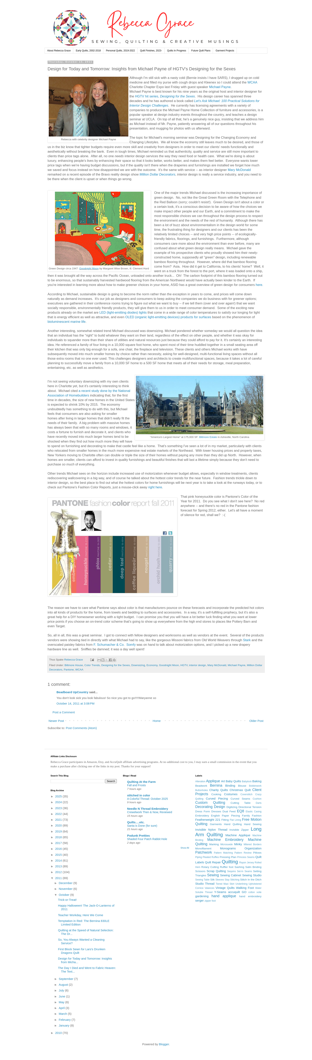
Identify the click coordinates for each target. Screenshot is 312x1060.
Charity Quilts (218, 790)
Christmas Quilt (240, 790)
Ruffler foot (226, 867)
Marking (214, 844)
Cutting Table (241, 802)
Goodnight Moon (89, 268)
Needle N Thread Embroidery (147, 808)
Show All (184, 848)
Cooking (216, 794)
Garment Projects (224, 50)
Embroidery (202, 815)
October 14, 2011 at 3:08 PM (76, 703)
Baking (256, 781)
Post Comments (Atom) (81, 728)
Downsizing (138, 665)
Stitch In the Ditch (250, 879)
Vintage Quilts (225, 887)
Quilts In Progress (176, 50)
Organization (253, 848)
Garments (216, 824)
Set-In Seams (244, 871)
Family (246, 815)
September (66, 978)
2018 (59, 837)
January (64, 1025)
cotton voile (254, 892)
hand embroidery (250, 896)
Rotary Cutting (210, 867)
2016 (59, 848)
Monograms (228, 848)
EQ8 (240, 811)
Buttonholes (201, 790)
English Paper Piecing (225, 815)
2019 (59, 831)
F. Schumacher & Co (109, 644)
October (64, 894)
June (62, 996)
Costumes (231, 794)
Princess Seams (245, 857)
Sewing (213, 875)
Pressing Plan (228, 857)
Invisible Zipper (239, 829)
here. (259, 285)
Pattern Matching (223, 852)
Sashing (239, 867)
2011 (59, 878)
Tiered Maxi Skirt (225, 883)
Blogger (164, 1044)
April (62, 1008)
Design (219, 807)
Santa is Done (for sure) (142, 825)
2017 (59, 843)
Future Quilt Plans (200, 50)
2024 (59, 802)
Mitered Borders (252, 844)
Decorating (204, 807)
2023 (59, 808)
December (66, 883)
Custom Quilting (210, 803)
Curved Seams (240, 798)
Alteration (200, 781)
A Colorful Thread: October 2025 (147, 798)
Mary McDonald (239, 170)
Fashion (256, 815)
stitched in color (138, 795)
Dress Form (202, 811)
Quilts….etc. (136, 822)
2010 (59, 1032)
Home (157, 720)
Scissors (200, 871)
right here (155, 487)
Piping (198, 857)
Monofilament (203, 848)
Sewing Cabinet (230, 875)
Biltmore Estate (208, 437)
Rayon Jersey (246, 862)
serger (199, 900)
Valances (209, 888)
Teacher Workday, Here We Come (80, 915)
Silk (212, 879)
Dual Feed (228, 811)
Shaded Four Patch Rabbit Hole (147, 839)
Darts (258, 803)
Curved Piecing (217, 798)
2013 (59, 866)
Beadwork (201, 785)
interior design (197, 665)
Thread (209, 883)
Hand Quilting (233, 824)
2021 (59, 819)
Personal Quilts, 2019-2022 (120, 50)
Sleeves (219, 879)
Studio (199, 883)
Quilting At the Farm (141, 781)
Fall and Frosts (136, 785)
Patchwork (203, 852)
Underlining (241, 883)
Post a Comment (64, 712)
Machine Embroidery (225, 840)
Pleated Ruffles (211, 857)
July (62, 990)
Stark (247, 640)
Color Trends (92, 665)
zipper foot (210, 900)
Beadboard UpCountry (72, 692)
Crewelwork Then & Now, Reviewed (149, 812)
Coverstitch (247, 794)
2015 (59, 854)
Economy (151, 665)
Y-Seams (220, 892)
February (65, 1019)
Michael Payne (220, 87)
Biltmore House (73, 665)
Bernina (216, 785)
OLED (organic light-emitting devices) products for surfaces (168, 317)
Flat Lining (235, 820)
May (62, 1002)
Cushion (257, 798)
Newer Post (56, 720)
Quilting (230, 861)
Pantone (69, 669)
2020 (59, 825)
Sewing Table (202, 879)
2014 (59, 860)
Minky (238, 844)
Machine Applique (237, 835)
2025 (59, 796)
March (63, 1013)
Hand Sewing (252, 824)
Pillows (257, 852)
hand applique (224, 896)
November (66, 888)
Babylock (247, 781)
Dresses (216, 811)
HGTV (183, 665)
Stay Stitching (232, 879)
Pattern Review (243, 852)
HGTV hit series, (165, 96)
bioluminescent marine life (67, 321)
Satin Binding (253, 867)
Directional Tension (249, 807)
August (64, 984)
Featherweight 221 (207, 819)
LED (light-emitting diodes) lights (123, 312)
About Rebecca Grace (59, 50)
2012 (59, 872)
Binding (230, 785)
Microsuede (226, 844)
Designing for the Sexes (115, 665)
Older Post (256, 720)
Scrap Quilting (216, 871)
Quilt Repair (213, 862)
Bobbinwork (255, 785)
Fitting (225, 819)
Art (223, 781)
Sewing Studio (251, 875)
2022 (59, 814)
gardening (202, 896)
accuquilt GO (237, 892)
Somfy (131, 644)
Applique (213, 781)
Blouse (242, 785)
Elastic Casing (253, 811)
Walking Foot (245, 887)
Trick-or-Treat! (67, 899)
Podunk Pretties (138, 835)
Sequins (231, 871)
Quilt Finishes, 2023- (151, 50)
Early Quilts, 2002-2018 (88, 50)
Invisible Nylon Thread (211, 829)
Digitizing (231, 807)
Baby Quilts (233, 781)
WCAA (252, 82)
